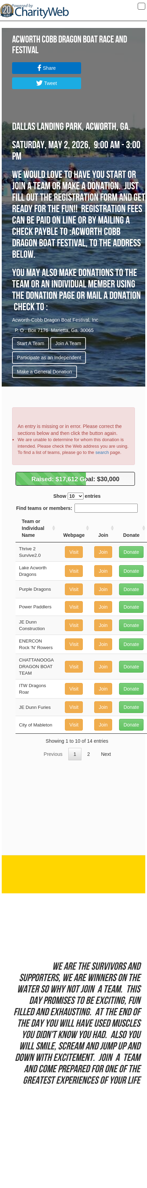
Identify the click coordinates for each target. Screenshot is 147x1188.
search (102, 452)
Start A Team (30, 343)
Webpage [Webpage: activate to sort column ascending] (74, 535)
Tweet (46, 83)
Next (106, 754)
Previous (53, 754)
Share (46, 68)
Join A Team (68, 343)
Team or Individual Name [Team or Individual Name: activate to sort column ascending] (33, 528)
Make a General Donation (44, 371)
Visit (73, 552)
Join (103, 552)
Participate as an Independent (49, 357)
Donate (131, 552)
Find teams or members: (77, 508)
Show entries (76, 496)
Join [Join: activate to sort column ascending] (103, 535)
